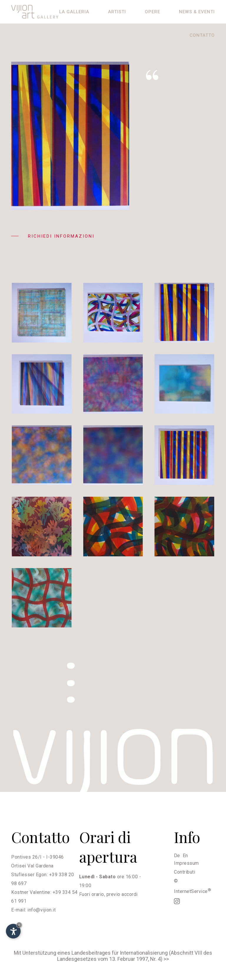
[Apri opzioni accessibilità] (13, 931)
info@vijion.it (41, 910)
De (177, 855)
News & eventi (197, 11)
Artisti (117, 11)
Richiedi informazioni (52, 236)
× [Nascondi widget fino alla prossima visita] (19, 925)
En (185, 855)
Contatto (202, 35)
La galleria (74, 11)
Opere (152, 11)
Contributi (184, 872)
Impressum (186, 863)
